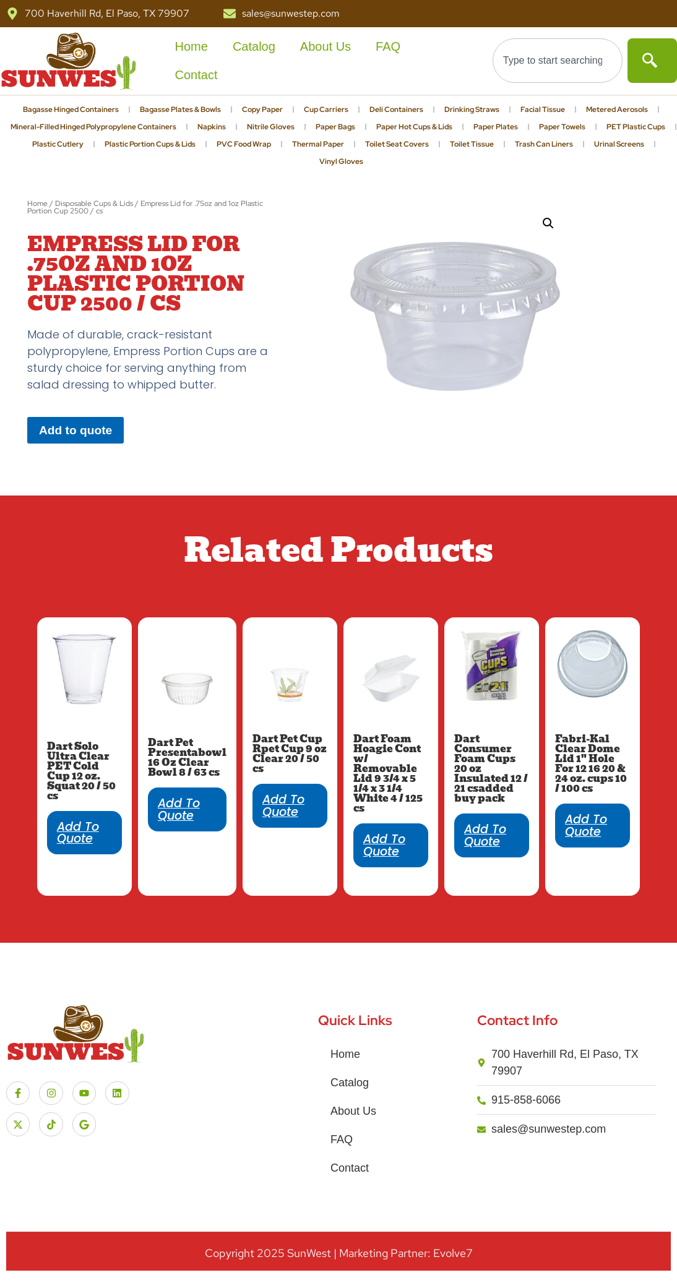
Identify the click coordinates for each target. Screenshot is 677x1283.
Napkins (211, 127)
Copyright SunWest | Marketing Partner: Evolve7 (339, 1253)
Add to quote (75, 430)
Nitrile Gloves (271, 127)
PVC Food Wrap (244, 144)
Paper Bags (335, 127)
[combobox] (558, 60)
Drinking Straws (471, 109)
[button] (548, 223)
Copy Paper (262, 109)
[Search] (652, 60)
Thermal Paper (318, 144)
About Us (325, 46)
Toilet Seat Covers (397, 144)
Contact (196, 75)
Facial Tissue (542, 109)
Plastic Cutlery (58, 144)
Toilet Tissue (472, 144)
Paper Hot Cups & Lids (414, 127)
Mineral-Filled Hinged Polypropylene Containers (93, 127)
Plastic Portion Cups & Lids (150, 144)
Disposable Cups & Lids (94, 203)
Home (191, 46)
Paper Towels (562, 127)
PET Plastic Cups (635, 127)
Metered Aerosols (617, 109)
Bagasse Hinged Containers (71, 109)
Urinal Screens (619, 144)
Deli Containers (396, 109)
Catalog (254, 46)
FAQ (388, 46)
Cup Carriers (326, 109)
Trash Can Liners (544, 144)
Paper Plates (495, 127)
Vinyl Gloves (341, 161)
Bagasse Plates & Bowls (180, 109)
